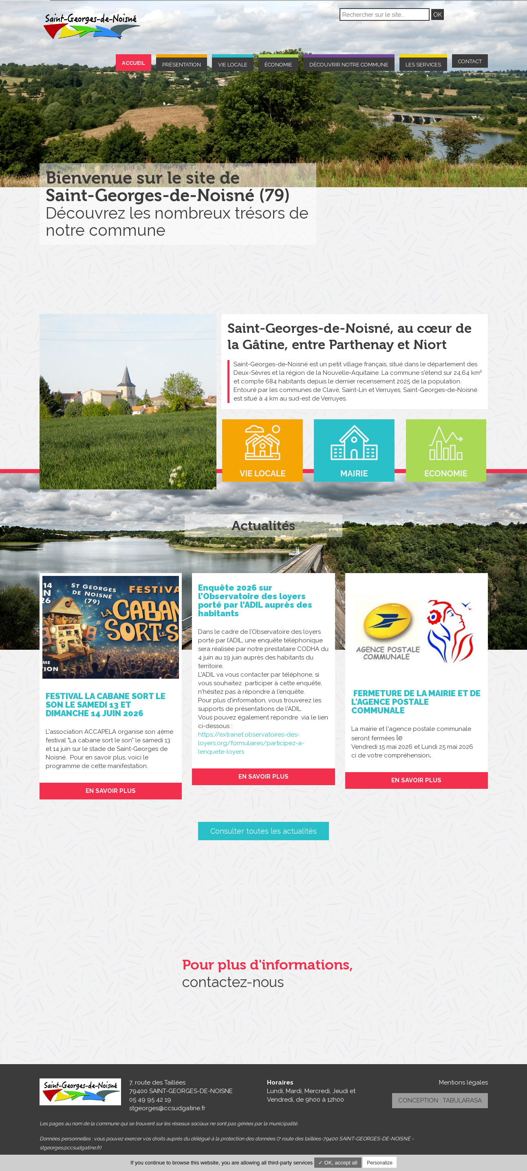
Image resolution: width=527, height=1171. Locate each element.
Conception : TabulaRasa (440, 1100)
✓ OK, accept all (337, 1163)
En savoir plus (111, 791)
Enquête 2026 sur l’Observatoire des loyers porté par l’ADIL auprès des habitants (255, 600)
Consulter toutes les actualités (263, 831)
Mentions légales (463, 1082)
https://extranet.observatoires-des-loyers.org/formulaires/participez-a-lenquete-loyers (251, 743)
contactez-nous (233, 982)
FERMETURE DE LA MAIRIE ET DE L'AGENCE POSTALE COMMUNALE (416, 701)
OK (437, 14)
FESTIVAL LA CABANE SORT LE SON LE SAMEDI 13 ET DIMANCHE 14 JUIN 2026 (105, 704)
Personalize (379, 1163)
